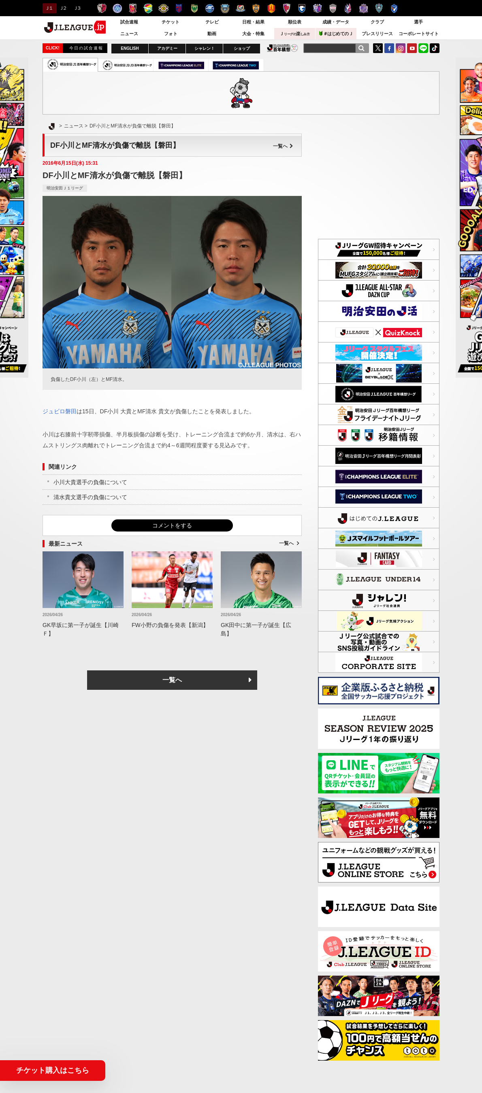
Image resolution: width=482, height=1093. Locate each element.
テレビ (212, 21)
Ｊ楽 (294, 33)
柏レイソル (163, 8)
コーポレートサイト (419, 33)
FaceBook (389, 48)
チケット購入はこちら (52, 1070)
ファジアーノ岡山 (348, 8)
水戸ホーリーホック (117, 8)
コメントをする (172, 525)
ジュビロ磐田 (60, 411)
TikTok (434, 48)
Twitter (378, 48)
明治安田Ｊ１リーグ (65, 188)
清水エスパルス (256, 8)
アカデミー (167, 48)
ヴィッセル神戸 (333, 8)
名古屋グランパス (271, 8)
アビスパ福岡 (379, 8)
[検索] (361, 48)
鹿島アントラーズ (102, 8)
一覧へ (283, 146)
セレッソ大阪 (317, 8)
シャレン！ (204, 48)
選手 (418, 21)
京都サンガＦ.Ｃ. (287, 8)
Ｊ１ (48, 8)
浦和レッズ (133, 8)
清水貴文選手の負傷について (90, 497)
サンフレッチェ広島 (363, 8)
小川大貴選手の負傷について (90, 482)
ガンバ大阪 (302, 8)
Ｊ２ (62, 8)
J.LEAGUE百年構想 (282, 48)
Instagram (400, 48)
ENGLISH (130, 48)
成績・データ (335, 21)
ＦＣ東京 (179, 8)
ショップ (242, 48)
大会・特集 (253, 33)
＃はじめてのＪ (336, 33)
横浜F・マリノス (240, 8)
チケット (170, 21)
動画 (211, 33)
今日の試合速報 (86, 48)
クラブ (377, 21)
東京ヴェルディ (194, 8)
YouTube (412, 48)
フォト (170, 33)
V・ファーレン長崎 (394, 8)
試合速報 (129, 21)
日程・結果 (253, 21)
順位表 (294, 21)
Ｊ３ (76, 8)
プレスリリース (377, 33)
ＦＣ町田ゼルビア (210, 8)
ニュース (129, 33)
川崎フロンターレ (225, 8)
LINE (423, 48)
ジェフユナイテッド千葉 (148, 8)
